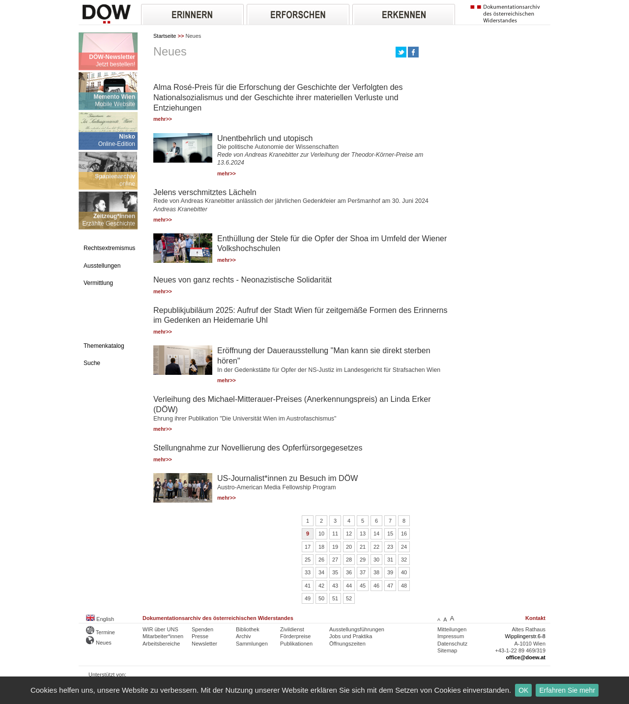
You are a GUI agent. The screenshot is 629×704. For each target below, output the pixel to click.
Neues (99, 643)
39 (390, 572)
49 (308, 598)
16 (404, 533)
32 (404, 560)
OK (523, 690)
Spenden (202, 629)
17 (308, 547)
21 (363, 547)
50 (321, 598)
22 (376, 547)
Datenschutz (452, 644)
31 (390, 560)
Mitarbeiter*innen (163, 636)
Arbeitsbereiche (161, 644)
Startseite (164, 36)
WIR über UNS (160, 629)
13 (363, 533)
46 (376, 586)
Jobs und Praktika (350, 636)
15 (390, 533)
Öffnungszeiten (347, 644)
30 (376, 560)
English (100, 619)
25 (308, 560)
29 (363, 560)
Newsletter (204, 644)
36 (349, 572)
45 (363, 586)
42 (321, 586)
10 (321, 533)
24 (404, 547)
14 (376, 533)
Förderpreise (295, 636)
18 (321, 547)
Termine (100, 632)
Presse (200, 636)
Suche (92, 363)
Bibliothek (247, 629)
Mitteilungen (451, 629)
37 (363, 572)
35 (335, 572)
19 (335, 547)
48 (404, 586)
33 (308, 572)
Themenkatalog (104, 345)
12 (349, 533)
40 (404, 572)
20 (349, 547)
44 (349, 586)
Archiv (243, 636)
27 (335, 560)
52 (349, 598)
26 (321, 560)
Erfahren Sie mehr (567, 690)
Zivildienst (292, 629)
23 (390, 547)
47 (390, 586)
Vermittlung (98, 283)
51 (335, 598)
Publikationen (296, 644)
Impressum (450, 636)
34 (321, 572)
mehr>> (162, 119)
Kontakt (535, 618)
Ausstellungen (102, 265)
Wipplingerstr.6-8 (525, 636)
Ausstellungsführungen (356, 629)
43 (335, 586)
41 (308, 586)
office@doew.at (525, 657)
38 (376, 572)
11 (335, 533)
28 (349, 560)
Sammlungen (252, 644)
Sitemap (447, 650)
